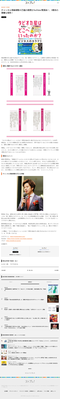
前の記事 (3, 270)
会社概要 (6, 391)
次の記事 (57, 270)
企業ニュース (53, 391)
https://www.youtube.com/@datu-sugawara (19, 238)
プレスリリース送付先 (23, 391)
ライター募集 (46, 391)
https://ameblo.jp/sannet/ (13, 240)
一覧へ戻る (30, 270)
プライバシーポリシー (13, 391)
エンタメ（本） (5, 264)
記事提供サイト (33, 391)
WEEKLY (30, 282)
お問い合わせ (39, 391)
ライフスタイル (14, 264)
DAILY (10, 282)
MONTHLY (49, 282)
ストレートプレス (30, 373)
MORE (30, 368)
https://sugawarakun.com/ (17, 236)
